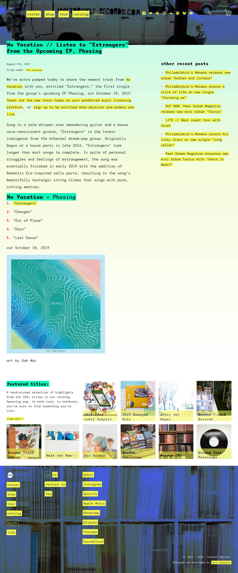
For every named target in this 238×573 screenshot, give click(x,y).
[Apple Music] (144, 13)
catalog (80, 14)
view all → (16, 419)
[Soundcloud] (171, 13)
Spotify (90, 493)
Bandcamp (91, 513)
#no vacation (35, 70)
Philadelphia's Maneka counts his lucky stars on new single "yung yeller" (193, 139)
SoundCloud (94, 541)
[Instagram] (164, 13)
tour (63, 14)
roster (33, 14)
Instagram (93, 484)
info (11, 532)
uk (55, 474)
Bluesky (90, 522)
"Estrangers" (26, 203)
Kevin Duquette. (220, 562)
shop (49, 14)
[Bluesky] (184, 13)
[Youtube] (191, 13)
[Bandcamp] (151, 13)
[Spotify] (178, 13)
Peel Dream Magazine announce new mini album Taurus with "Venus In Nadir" (196, 159)
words (99, 14)
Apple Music (95, 503)
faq (48, 493)
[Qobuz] (157, 13)
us (48, 474)
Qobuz (88, 474)
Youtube (90, 532)
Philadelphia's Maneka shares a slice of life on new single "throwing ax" (195, 92)
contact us (56, 484)
